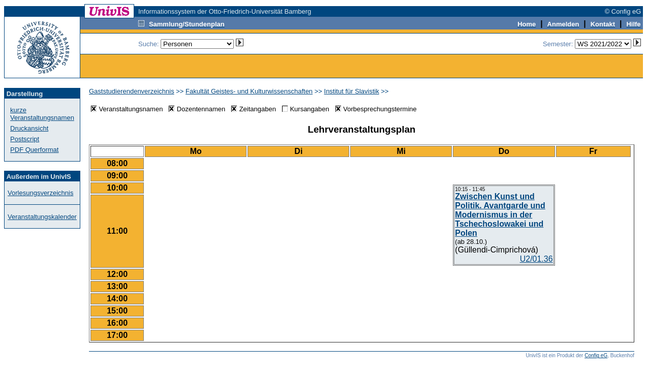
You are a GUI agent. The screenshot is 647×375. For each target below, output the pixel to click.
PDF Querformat (34, 149)
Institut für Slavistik (351, 91)
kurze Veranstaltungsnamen (42, 113)
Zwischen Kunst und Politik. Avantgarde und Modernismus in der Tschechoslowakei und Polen (500, 214)
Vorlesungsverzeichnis (40, 193)
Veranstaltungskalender (42, 217)
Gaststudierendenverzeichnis (131, 91)
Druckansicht (29, 128)
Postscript (24, 139)
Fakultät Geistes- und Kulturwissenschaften (249, 91)
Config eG (595, 355)
